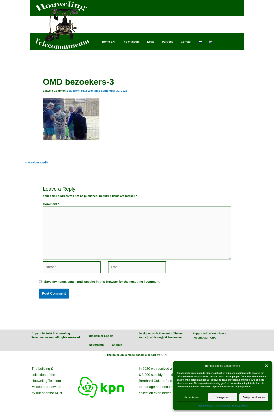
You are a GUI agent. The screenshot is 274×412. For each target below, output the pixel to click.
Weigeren (223, 397)
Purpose (167, 41)
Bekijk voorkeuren (254, 397)
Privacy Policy (205, 405)
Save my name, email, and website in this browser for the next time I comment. (102, 283)
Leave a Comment (55, 90)
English (117, 346)
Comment (51, 204)
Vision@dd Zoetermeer (168, 338)
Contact (186, 41)
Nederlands (97, 346)
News (150, 41)
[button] (266, 366)
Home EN (108, 41)
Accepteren (191, 397)
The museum (131, 41)
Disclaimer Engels (101, 337)
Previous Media (36, 162)
